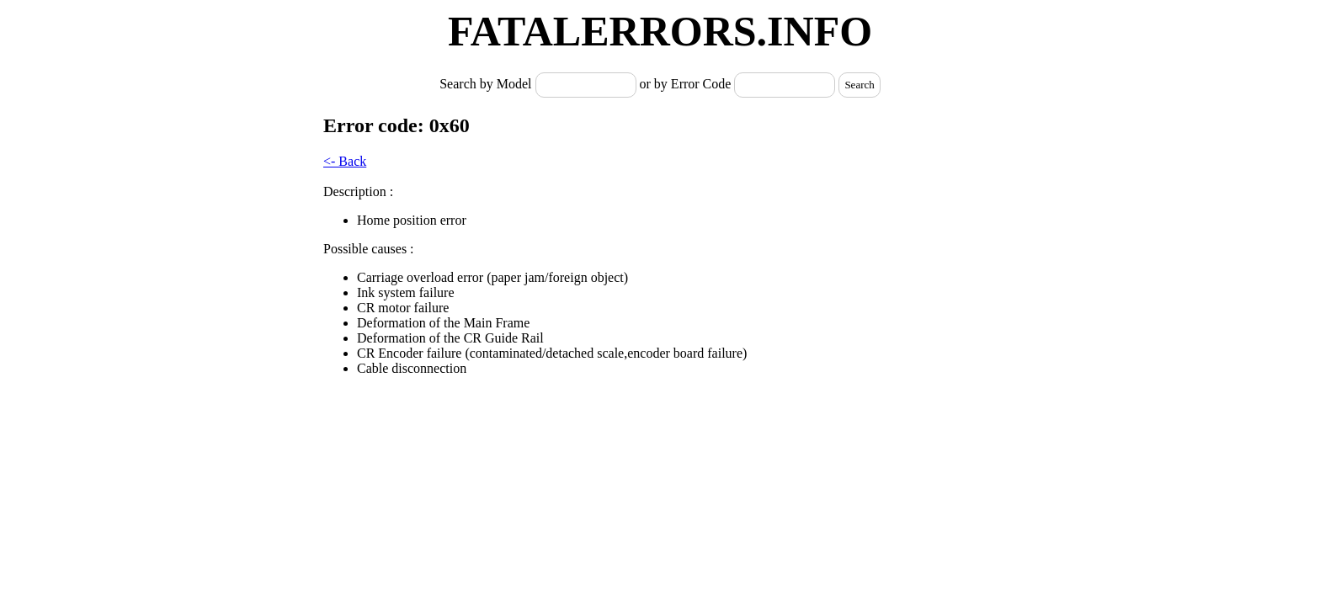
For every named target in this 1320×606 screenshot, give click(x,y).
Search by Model (487, 84)
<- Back (344, 161)
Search (859, 84)
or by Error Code (685, 84)
